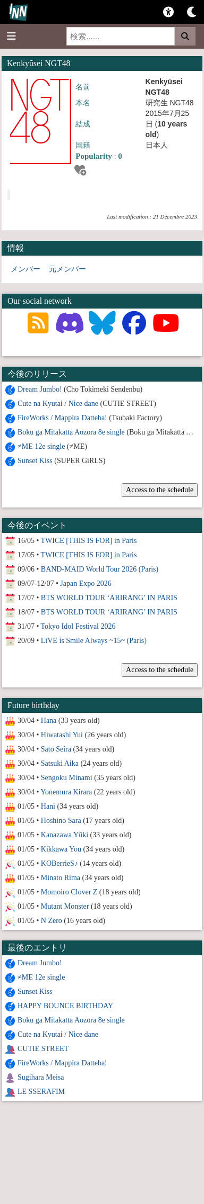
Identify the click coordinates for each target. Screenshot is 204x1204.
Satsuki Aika (60, 763)
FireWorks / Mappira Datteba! (62, 418)
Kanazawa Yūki (64, 835)
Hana (49, 721)
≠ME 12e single (41, 446)
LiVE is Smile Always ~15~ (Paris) (94, 641)
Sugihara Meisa (41, 1077)
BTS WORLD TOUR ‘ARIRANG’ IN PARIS (109, 598)
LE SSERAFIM (41, 1092)
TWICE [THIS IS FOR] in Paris (89, 541)
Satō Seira (56, 749)
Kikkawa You (61, 849)
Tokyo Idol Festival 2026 (78, 626)
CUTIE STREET (43, 1049)
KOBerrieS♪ (59, 863)
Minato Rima (60, 878)
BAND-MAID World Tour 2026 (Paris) (99, 569)
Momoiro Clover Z (69, 892)
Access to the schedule (159, 490)
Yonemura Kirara (66, 792)
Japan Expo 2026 (85, 583)
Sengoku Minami (66, 778)
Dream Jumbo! (40, 389)
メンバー (25, 269)
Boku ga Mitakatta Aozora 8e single (71, 432)
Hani (48, 806)
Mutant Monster (65, 906)
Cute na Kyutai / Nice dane (58, 404)
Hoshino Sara (61, 821)
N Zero (51, 921)
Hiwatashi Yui (62, 735)
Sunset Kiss (35, 461)
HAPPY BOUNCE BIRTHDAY (65, 1006)
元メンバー (67, 269)
